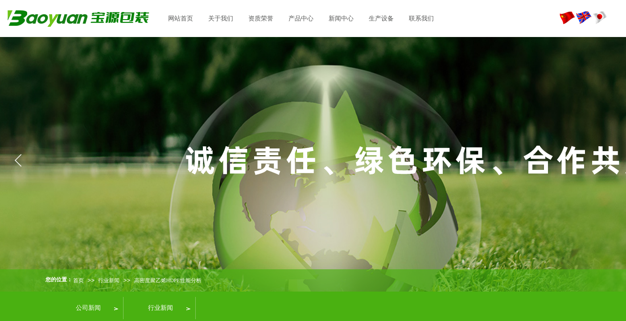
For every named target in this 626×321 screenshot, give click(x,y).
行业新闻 (108, 280)
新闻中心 (341, 18)
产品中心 (300, 18)
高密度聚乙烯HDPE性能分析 (168, 280)
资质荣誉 (260, 18)
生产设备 (381, 18)
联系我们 (421, 18)
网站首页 (180, 18)
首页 (78, 280)
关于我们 (220, 18)
